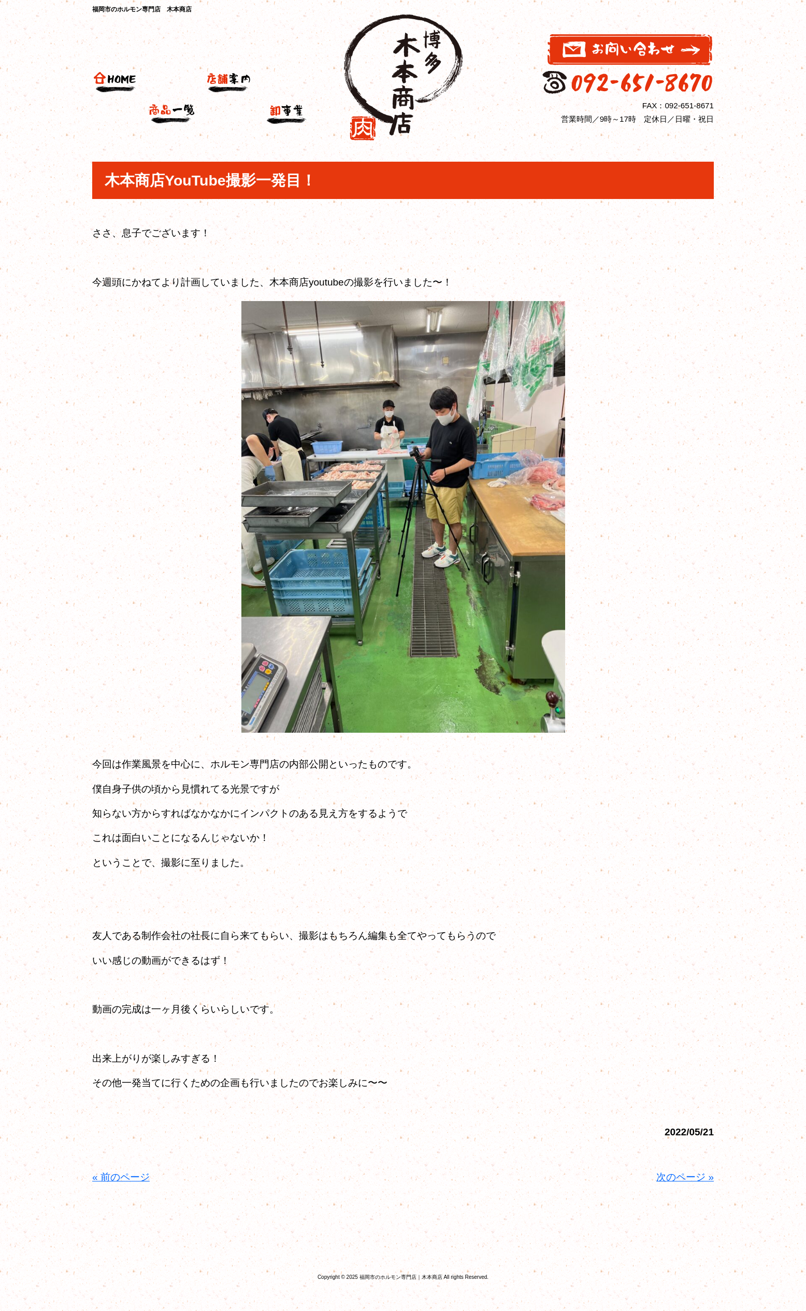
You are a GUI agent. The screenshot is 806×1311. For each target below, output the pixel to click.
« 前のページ (121, 1177)
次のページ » (685, 1177)
